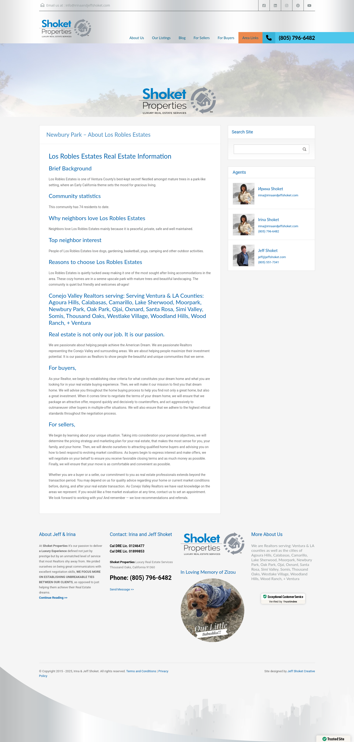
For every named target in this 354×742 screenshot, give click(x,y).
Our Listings (161, 38)
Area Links (250, 38)
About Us (136, 38)
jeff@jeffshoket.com (272, 257)
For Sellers (202, 38)
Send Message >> (122, 589)
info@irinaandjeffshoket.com (88, 5)
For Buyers (226, 38)
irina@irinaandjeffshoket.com (278, 195)
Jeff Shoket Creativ (300, 671)
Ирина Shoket (270, 188)
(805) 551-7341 (268, 262)
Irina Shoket (268, 219)
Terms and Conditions (141, 671)
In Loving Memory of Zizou (208, 572)
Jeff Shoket (268, 250)
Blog (182, 38)
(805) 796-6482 (297, 38)
